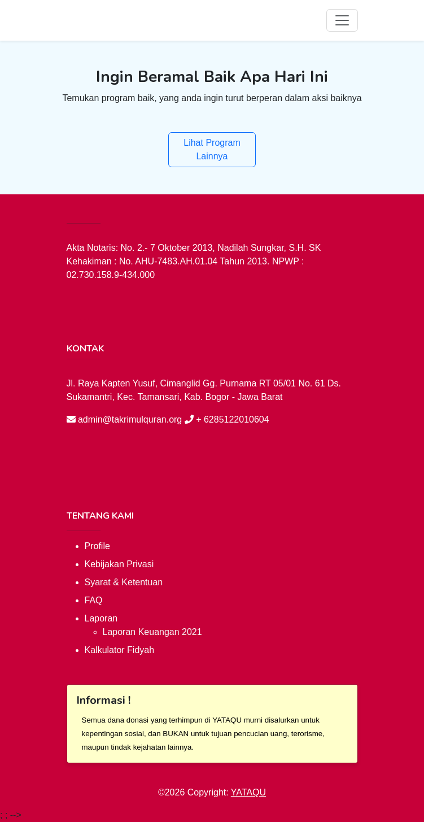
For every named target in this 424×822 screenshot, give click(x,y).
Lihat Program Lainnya (212, 149)
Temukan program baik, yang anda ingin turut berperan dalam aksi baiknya (211, 98)
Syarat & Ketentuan (124, 582)
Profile (97, 546)
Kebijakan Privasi (119, 564)
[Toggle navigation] (342, 20)
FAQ (94, 600)
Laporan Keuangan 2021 (152, 632)
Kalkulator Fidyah (120, 650)
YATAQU (248, 792)
